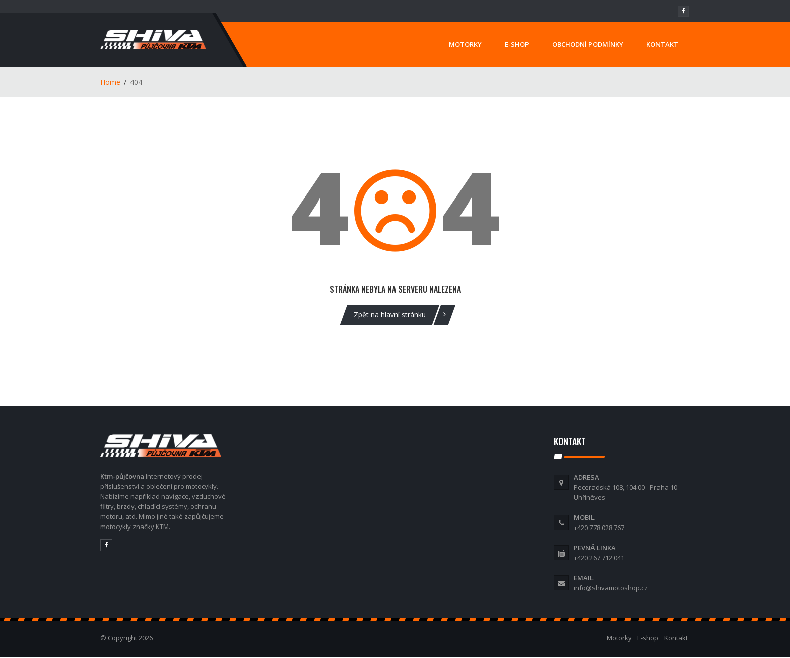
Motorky (619, 637)
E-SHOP (517, 44)
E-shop (648, 637)
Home (110, 82)
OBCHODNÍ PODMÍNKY (587, 44)
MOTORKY (465, 44)
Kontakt (676, 637)
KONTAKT (662, 44)
